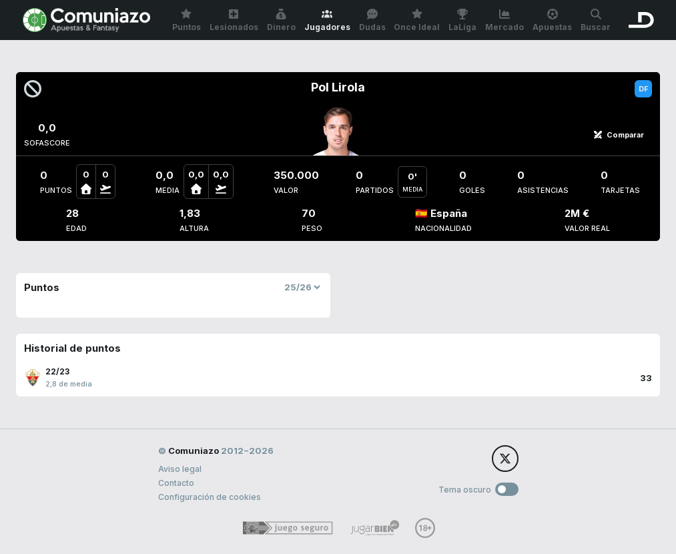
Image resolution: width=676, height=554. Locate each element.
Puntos (186, 20)
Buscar (596, 20)
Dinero (281, 20)
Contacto (176, 483)
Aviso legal (180, 469)
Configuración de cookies (209, 497)
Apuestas (552, 20)
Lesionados (234, 20)
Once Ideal (417, 20)
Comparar (618, 135)
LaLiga (462, 20)
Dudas (372, 20)
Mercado (504, 20)
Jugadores (327, 20)
